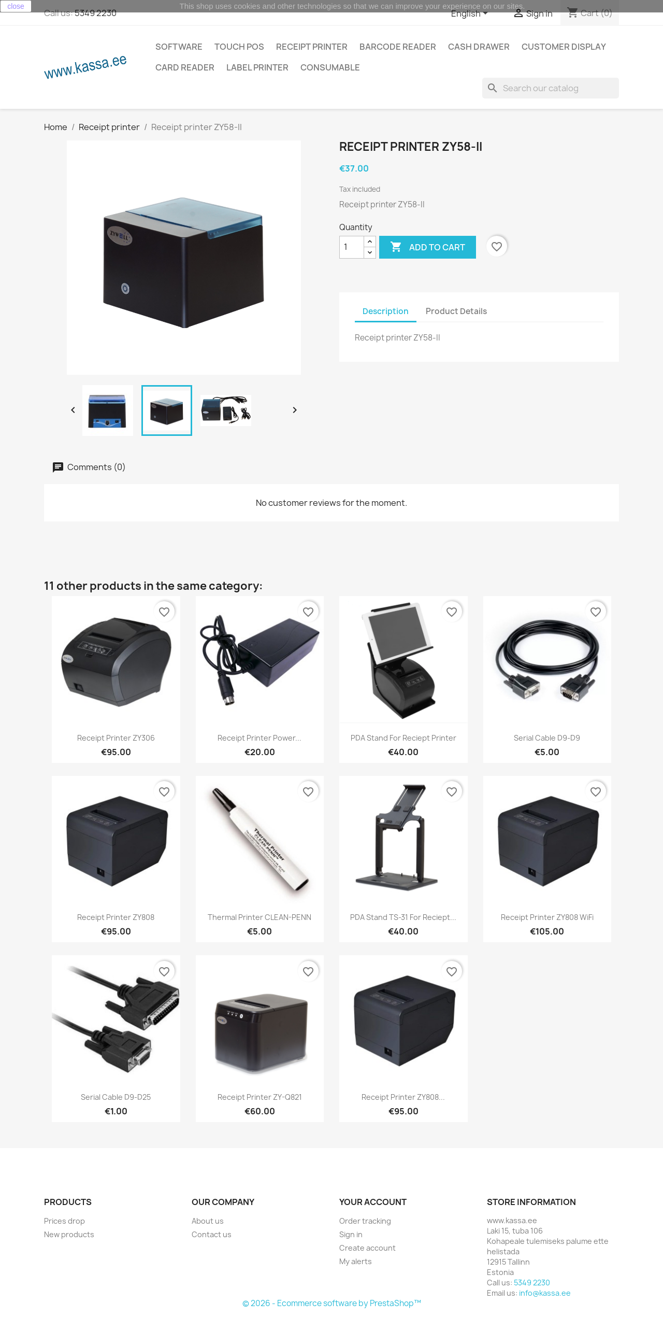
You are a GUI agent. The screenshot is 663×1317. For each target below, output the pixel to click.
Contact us (212, 1234)
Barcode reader (397, 46)
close (15, 6)
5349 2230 (96, 13)
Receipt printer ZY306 (116, 738)
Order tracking (365, 1221)
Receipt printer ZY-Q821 (260, 1097)
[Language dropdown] (471, 14)
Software (179, 46)
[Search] (550, 88)
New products (69, 1234)
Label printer (257, 67)
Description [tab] (386, 311)
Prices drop (64, 1221)
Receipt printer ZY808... (403, 1097)
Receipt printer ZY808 (115, 917)
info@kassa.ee (545, 1293)
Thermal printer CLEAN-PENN (259, 917)
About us (208, 1221)
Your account (373, 1202)
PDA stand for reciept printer (403, 738)
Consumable (330, 67)
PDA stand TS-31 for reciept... (403, 917)
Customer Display (564, 46)
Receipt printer (312, 46)
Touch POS (239, 46)
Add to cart (427, 247)
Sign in (351, 1234)
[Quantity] (351, 247)
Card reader (184, 67)
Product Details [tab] (456, 311)
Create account (367, 1248)
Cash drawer (479, 46)
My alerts (355, 1261)
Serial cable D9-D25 (116, 1097)
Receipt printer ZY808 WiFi (547, 917)
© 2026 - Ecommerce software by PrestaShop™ (331, 1303)
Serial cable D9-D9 (547, 738)
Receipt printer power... (259, 738)
